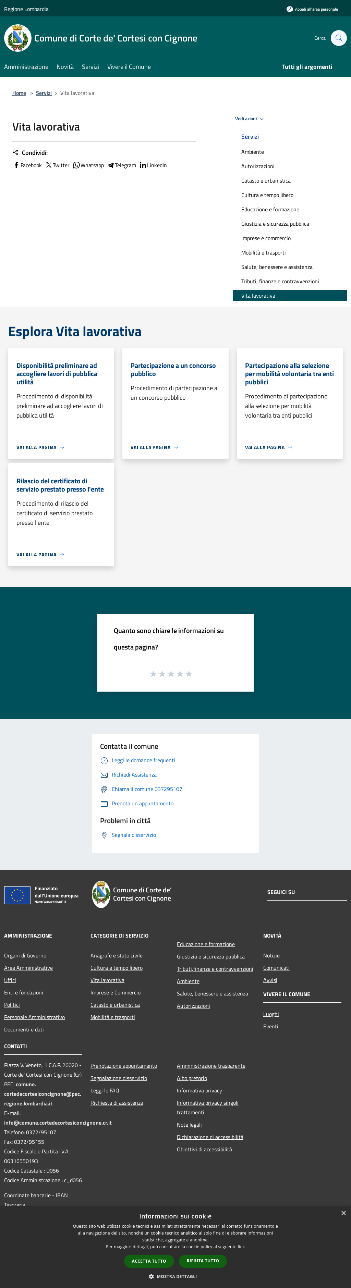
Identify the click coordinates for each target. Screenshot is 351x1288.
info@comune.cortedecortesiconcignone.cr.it (58, 1122)
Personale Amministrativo (34, 1017)
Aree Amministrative (28, 968)
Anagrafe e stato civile (116, 955)
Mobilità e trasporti (263, 252)
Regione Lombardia (26, 9)
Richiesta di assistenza (116, 1103)
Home (19, 93)
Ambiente (252, 152)
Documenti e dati (24, 1029)
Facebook (27, 165)
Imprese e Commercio (115, 992)
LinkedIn (153, 165)
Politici (12, 1005)
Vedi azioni (250, 119)
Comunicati (276, 968)
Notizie (271, 955)
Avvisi (270, 980)
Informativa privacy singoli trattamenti (208, 1107)
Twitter (57, 165)
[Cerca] (338, 38)
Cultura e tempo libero (267, 195)
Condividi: (30, 153)
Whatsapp (88, 165)
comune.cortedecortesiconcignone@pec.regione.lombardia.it (42, 1093)
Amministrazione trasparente (211, 1066)
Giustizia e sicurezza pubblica (275, 224)
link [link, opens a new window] (241, 1247)
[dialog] (175, 1247)
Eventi (270, 1026)
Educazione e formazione (270, 209)
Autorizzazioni (258, 166)
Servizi (44, 93)
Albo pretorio (192, 1078)
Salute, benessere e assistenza (277, 267)
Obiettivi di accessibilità (204, 1149)
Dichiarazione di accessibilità (210, 1137)
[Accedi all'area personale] (312, 9)
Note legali (189, 1124)
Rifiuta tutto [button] (203, 1261)
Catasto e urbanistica (266, 180)
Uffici (10, 980)
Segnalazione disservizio (118, 1078)
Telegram (121, 165)
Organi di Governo (25, 955)
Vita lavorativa (258, 296)
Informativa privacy (199, 1090)
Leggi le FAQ (104, 1090)
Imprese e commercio (266, 238)
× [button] (343, 1213)
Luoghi (271, 1014)
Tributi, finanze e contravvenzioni (280, 281)
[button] (175, 1276)
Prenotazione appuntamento (123, 1066)
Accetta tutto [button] (149, 1261)
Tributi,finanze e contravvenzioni (215, 969)
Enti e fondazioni (23, 992)
